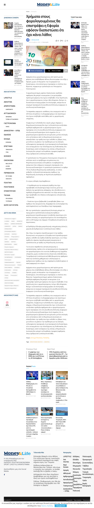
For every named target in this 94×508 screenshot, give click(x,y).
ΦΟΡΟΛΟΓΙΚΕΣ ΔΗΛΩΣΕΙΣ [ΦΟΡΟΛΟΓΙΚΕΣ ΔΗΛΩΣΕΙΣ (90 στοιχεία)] (12, 280)
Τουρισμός (9, 201)
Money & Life (35, 40)
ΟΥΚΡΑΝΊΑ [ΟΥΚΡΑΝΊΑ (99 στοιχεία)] (18, 257)
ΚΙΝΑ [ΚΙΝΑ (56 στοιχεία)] (15, 244)
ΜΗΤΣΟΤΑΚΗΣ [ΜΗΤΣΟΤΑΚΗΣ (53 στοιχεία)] (9, 252)
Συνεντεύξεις (10, 191)
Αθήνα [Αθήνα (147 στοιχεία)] (6, 223)
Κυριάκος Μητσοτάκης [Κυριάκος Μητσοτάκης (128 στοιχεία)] (11, 249)
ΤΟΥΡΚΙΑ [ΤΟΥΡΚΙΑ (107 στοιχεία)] (7, 272)
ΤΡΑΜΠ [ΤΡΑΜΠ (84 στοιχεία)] (14, 272)
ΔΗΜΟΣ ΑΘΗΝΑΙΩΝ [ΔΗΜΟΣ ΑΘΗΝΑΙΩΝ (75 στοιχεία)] (16, 223)
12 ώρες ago (18, 85)
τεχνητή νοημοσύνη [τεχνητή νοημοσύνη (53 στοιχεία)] (10, 288)
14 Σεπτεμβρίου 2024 (34, 42)
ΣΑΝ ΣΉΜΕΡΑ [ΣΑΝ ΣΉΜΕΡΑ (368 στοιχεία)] (8, 267)
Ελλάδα (7, 139)
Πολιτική (8, 183)
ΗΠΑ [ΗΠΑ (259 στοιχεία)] (6, 239)
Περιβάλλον (9, 173)
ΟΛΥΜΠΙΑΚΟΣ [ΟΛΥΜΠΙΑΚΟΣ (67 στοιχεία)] (8, 257)
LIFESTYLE (8, 98)
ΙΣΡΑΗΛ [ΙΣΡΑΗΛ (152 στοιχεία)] (7, 241)
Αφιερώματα (9, 109)
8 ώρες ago (17, 56)
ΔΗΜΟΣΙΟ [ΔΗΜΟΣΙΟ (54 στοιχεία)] (7, 226)
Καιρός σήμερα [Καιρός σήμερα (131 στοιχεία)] (9, 247)
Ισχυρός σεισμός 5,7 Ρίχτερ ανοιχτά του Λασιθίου (18, 62)
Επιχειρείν (8, 169)
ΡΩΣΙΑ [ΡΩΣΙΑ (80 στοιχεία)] (19, 265)
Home (27, 11)
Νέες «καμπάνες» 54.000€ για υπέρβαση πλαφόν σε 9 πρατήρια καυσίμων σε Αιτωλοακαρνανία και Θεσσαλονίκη (86, 105)
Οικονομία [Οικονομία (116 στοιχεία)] (8, 260)
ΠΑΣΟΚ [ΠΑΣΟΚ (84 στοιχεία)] (18, 262)
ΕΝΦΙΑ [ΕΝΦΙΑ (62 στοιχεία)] (20, 226)
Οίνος (7, 126)
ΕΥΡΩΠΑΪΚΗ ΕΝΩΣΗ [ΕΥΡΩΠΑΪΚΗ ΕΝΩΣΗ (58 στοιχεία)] (10, 231)
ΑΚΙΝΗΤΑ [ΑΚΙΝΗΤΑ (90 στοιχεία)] (19, 221)
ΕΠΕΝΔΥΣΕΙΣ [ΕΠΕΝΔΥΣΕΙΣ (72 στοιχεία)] (8, 229)
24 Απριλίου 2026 (31, 398)
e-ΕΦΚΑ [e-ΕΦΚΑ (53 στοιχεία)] (7, 221)
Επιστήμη (8, 146)
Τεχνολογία (9, 149)
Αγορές (8, 166)
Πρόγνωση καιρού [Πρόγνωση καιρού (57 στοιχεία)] (10, 265)
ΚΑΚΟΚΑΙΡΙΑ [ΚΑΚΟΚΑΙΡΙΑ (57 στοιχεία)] (8, 244)
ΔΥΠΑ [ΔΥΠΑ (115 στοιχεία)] (14, 226)
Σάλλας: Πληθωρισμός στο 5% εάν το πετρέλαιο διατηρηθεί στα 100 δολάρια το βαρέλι (31, 390)
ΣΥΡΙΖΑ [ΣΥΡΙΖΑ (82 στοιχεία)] (15, 270)
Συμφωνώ (60, 506)
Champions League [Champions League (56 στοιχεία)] (10, 218)
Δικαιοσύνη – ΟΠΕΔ (12, 130)
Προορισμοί (9, 198)
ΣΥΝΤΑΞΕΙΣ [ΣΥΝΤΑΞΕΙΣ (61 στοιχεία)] (8, 270)
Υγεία (7, 152)
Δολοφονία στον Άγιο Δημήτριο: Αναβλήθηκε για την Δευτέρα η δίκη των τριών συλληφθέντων (85, 70)
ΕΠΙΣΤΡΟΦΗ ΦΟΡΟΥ (36, 342)
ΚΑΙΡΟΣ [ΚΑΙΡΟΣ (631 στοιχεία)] (13, 241)
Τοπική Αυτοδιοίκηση (12, 119)
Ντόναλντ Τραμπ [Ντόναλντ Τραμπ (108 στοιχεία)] (9, 254)
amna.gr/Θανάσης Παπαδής (39, 338)
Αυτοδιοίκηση (10, 113)
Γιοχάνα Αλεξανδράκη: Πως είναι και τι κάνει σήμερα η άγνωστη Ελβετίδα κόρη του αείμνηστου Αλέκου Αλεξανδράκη (18, 29)
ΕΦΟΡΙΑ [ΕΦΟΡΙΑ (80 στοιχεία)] (14, 234)
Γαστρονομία (10, 123)
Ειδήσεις (7, 135)
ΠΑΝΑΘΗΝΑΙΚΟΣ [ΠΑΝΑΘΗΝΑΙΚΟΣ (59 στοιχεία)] (9, 262)
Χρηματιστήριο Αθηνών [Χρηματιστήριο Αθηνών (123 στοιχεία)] (11, 285)
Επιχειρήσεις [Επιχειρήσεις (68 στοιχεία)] (15, 236)
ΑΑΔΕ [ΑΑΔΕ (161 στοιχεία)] (13, 221)
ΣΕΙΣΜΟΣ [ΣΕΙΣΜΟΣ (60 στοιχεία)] (17, 267)
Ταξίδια (7, 195)
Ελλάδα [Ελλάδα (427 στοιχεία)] (7, 236)
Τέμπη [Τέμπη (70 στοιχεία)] (6, 275)
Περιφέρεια (9, 117)
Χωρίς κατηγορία (11, 205)
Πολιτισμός (9, 187)
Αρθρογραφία (9, 106)
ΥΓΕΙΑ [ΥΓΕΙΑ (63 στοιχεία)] (6, 278)
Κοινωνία (8, 142)
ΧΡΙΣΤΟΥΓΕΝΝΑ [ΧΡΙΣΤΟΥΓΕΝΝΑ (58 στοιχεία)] (9, 283)
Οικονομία (33, 11)
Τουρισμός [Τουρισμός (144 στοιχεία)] (14, 275)
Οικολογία (9, 179)
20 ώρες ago (18, 67)
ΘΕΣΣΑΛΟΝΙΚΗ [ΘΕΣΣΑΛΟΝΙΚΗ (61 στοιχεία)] (14, 239)
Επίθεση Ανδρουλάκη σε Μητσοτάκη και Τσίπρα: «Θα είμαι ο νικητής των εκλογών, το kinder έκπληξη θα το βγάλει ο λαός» (18, 48)
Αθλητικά (8, 102)
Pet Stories (9, 176)
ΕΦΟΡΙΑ (47, 342)
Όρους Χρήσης (47, 506)
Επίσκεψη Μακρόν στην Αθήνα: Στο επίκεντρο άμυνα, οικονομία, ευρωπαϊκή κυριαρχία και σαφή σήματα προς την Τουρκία (85, 31)
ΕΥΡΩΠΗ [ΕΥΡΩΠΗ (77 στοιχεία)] (7, 234)
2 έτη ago (17, 38)
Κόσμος (7, 156)
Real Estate (9, 163)
